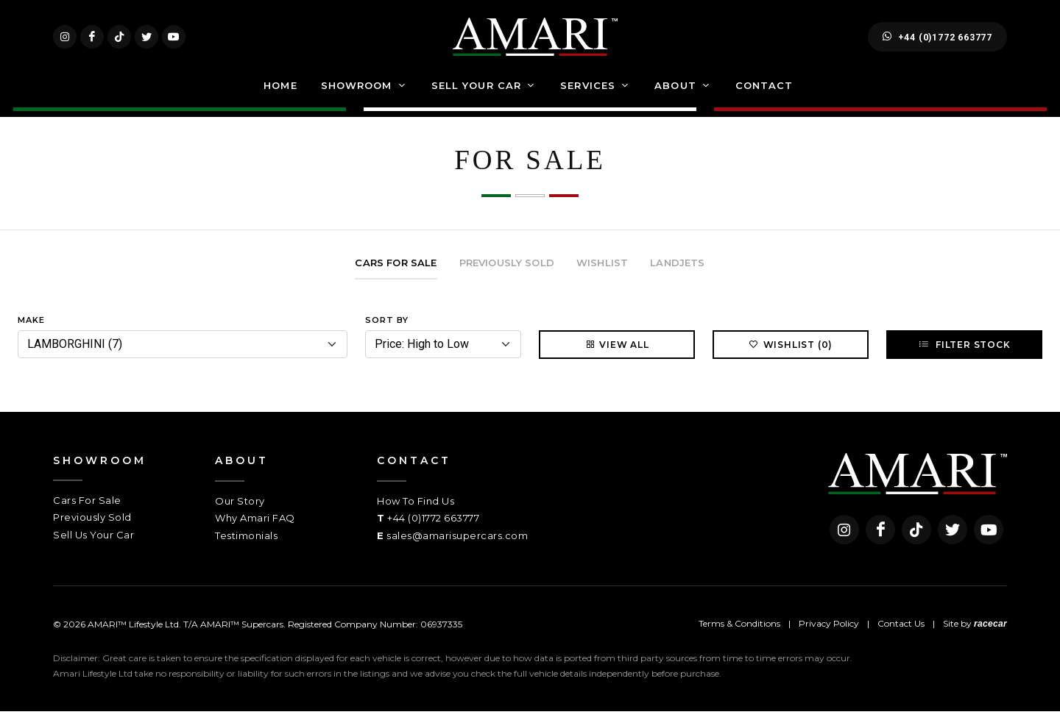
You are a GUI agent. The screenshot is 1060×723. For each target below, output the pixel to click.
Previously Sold (92, 529)
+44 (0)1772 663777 (937, 43)
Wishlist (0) (791, 356)
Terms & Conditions (739, 635)
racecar (990, 635)
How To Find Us (415, 513)
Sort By (387, 332)
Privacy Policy (829, 635)
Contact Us (901, 635)
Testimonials (246, 547)
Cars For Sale (87, 512)
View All (616, 356)
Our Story (240, 513)
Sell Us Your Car (93, 546)
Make (31, 332)
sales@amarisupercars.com (457, 547)
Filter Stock (964, 356)
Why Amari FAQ (255, 529)
